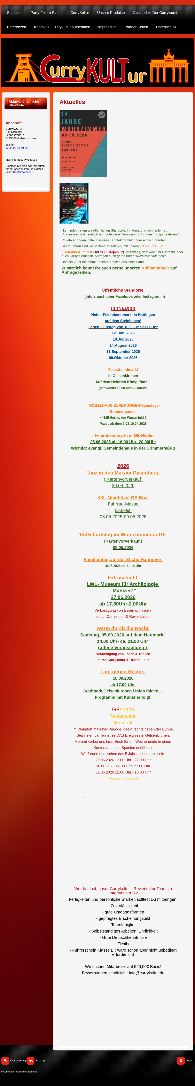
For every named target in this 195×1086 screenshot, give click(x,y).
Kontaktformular (22, 172)
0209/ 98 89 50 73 (17, 147)
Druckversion (17, 1060)
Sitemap (40, 1060)
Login (189, 1060)
